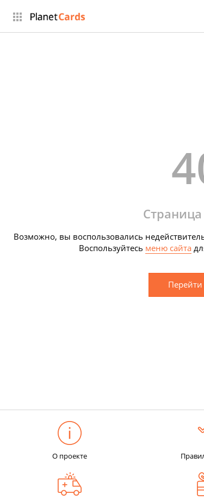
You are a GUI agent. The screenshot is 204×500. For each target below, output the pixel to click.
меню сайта (168, 247)
